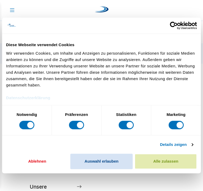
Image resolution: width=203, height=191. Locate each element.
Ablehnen (37, 161)
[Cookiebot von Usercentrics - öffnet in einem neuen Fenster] (174, 25)
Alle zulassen (165, 161)
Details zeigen (173, 144)
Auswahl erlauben (101, 161)
